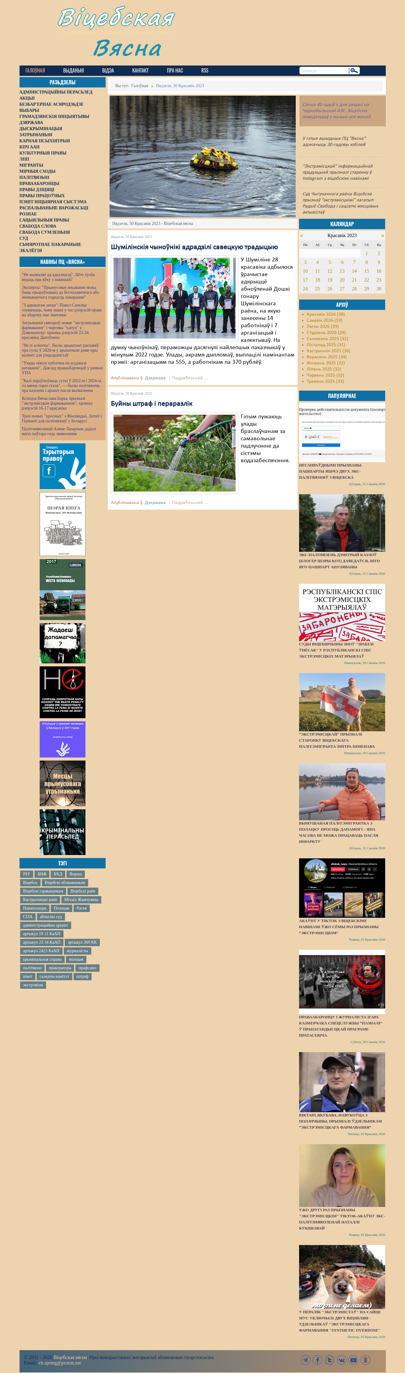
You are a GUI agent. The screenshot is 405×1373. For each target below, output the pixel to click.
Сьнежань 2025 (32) (327, 338)
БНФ (42, 874)
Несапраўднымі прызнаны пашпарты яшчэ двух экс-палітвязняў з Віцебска (330, 471)
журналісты (77, 951)
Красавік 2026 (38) (326, 314)
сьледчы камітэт (54, 976)
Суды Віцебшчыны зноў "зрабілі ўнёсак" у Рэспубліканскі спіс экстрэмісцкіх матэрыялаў (336, 650)
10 (305, 271)
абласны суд (51, 916)
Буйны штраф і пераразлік (151, 404)
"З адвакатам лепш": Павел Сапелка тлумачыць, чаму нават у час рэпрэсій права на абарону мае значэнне (62, 310)
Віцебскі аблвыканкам (65, 882)
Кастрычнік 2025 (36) (328, 351)
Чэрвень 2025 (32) (325, 375)
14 (354, 271)
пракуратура (60, 968)
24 (305, 288)
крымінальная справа (42, 959)
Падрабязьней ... (190, 378)
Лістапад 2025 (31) (326, 344)
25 (317, 288)
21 (354, 279)
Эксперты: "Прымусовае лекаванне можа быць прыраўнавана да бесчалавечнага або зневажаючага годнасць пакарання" (60, 292)
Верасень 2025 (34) (327, 357)
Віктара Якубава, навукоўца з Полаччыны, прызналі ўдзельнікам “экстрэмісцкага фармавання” (340, 1121)
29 (366, 288)
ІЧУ (27, 874)
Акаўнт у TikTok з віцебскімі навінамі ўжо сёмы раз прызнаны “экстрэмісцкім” (339, 926)
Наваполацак (35, 908)
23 (379, 279)
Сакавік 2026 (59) (324, 320)
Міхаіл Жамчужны (81, 899)
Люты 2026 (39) (323, 326)
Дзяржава (155, 378)
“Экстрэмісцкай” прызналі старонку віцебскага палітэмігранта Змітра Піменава (337, 740)
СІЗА (28, 916)
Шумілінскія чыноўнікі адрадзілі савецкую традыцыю (194, 247)
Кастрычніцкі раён (40, 899)
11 (317, 271)
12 (329, 271)
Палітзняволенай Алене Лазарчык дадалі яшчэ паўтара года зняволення (59, 431)
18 (317, 279)
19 (329, 279)
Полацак (61, 908)
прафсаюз (87, 968)
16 (379, 271)
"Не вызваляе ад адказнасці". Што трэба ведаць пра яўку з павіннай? (58, 277)
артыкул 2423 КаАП (41, 951)
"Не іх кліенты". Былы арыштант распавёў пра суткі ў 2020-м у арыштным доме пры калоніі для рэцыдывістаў (60, 350)
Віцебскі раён (83, 891)
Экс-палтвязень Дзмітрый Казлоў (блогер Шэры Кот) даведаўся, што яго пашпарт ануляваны (339, 560)
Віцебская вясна (70, 1357)
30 (379, 288)
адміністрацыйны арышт (45, 925)
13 (342, 271)
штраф (83, 976)
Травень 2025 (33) (325, 381)
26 (329, 288)
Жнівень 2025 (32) (326, 363)
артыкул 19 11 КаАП (41, 933)
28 (354, 288)
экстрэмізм (33, 985)
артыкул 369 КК (82, 942)
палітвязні (32, 968)
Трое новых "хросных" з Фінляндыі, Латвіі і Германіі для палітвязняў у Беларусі (62, 418)
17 (305, 279)
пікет (27, 976)
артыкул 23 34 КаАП (42, 942)
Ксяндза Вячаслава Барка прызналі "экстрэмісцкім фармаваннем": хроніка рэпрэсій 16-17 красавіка (57, 403)
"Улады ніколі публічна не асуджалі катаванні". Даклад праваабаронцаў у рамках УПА (62, 368)
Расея (82, 908)
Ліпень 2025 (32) (324, 369)
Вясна (126, 47)
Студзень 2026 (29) (326, 332)
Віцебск (30, 882)
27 (342, 288)
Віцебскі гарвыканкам (43, 891)
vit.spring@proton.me (59, 1362)
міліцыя (76, 959)
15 (366, 271)
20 (342, 279)
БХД (58, 874)
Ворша (76, 874)
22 (366, 279)
